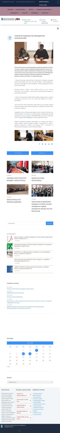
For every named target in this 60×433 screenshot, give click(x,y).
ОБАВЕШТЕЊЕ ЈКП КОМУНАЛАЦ (15, 293)
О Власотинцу (21, 9)
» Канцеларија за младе (39, 400)
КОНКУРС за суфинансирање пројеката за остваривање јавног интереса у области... (32, 252)
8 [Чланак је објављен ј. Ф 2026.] (23, 353)
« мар (8, 366)
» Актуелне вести (37, 414)
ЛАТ (57, 21)
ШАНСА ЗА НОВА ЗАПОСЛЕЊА (15, 297)
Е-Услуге (25, 13)
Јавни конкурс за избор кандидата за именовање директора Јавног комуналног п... (33, 237)
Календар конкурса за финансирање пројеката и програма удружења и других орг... (33, 245)
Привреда (35, 13)
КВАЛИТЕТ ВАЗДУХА (44, 1)
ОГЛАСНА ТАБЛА (43, 5)
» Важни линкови (37, 412)
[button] (21, 9)
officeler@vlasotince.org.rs (8, 1)
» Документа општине (38, 407)
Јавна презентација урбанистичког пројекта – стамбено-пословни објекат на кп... (32, 260)
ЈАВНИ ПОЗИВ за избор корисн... (23, 417)
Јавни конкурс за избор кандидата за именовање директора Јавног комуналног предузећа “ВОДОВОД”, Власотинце (29, 301)
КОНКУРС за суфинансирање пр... (22, 394)
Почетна (10, 9)
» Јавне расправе (37, 405)
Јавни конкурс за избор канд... (22, 400)
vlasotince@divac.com (29, 117)
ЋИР (54, 21)
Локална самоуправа (45, 9)
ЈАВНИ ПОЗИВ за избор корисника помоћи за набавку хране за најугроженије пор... (31, 267)
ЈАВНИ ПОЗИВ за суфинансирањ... (21, 406)
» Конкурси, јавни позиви (39, 404)
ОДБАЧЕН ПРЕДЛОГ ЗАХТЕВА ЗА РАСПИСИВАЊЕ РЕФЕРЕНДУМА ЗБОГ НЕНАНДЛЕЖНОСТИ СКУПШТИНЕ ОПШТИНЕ (25, 307)
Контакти (45, 13)
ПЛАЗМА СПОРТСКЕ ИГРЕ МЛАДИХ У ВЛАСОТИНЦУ (20, 289)
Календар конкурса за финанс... (22, 412)
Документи (15, 13)
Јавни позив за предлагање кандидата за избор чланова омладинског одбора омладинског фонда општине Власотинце (42, 206)
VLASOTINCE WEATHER (30, 322)
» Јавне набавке (37, 402)
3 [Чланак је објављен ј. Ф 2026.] (36, 350)
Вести (31, 9)
